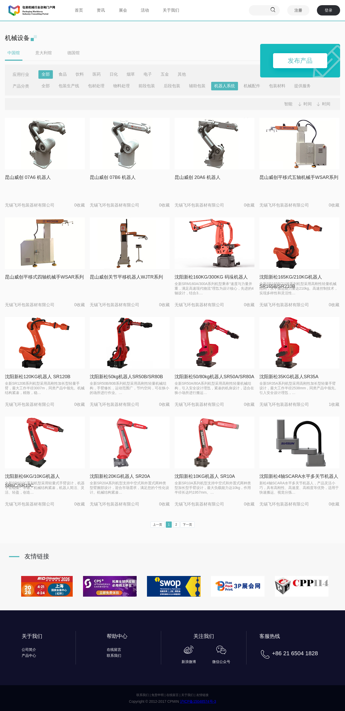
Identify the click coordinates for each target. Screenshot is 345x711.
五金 (165, 74)
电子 (148, 74)
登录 (328, 10)
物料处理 (121, 86)
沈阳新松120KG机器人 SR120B (37, 376)
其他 (182, 74)
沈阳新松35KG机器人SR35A (288, 376)
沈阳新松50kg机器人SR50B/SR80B (126, 376)
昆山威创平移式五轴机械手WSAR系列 (298, 177)
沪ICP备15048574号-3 (198, 701)
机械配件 (252, 86)
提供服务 (302, 86)
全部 (46, 74)
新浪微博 (189, 662)
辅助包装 (197, 86)
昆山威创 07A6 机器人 (28, 177)
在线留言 (114, 649)
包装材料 (277, 86)
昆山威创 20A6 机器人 (197, 177)
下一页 (187, 524)
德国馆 (73, 53)
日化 (114, 74)
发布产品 (300, 60)
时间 (307, 104)
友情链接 (202, 695)
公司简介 (29, 649)
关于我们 (171, 10)
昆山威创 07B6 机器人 (113, 177)
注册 (298, 10)
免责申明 (157, 695)
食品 (63, 74)
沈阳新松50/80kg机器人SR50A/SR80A (214, 376)
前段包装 (146, 86)
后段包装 (172, 86)
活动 (145, 10)
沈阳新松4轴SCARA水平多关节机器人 (298, 476)
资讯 (101, 10)
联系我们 (114, 655)
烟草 (131, 74)
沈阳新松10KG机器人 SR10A (205, 476)
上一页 (157, 524)
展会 (123, 10)
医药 (97, 74)
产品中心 (29, 655)
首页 (79, 10)
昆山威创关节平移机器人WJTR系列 (126, 277)
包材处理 (96, 86)
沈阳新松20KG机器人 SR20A (120, 476)
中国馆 (13, 53)
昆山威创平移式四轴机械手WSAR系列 (44, 277)
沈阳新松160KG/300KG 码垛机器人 (211, 277)
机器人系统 (224, 86)
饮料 (80, 74)
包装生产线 (69, 86)
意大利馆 (43, 53)
